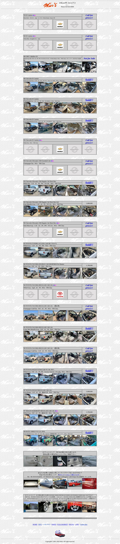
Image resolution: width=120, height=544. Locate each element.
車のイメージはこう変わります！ (69, 475)
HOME (35, 524)
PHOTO (71, 524)
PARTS (54, 524)
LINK (77, 524)
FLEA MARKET (62, 524)
